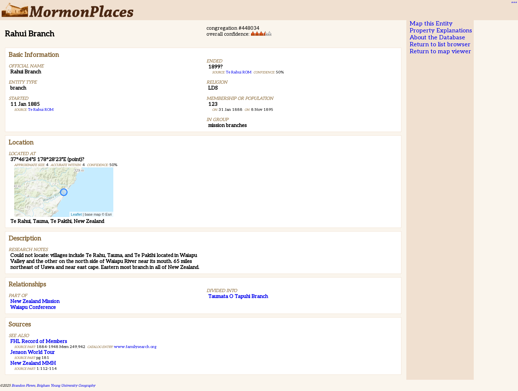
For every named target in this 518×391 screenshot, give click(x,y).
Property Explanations (441, 30)
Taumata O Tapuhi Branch (238, 296)
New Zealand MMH (33, 363)
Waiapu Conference (33, 307)
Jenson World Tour (32, 352)
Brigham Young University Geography (66, 385)
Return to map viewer (440, 51)
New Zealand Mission (34, 301)
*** (513, 4)
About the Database (437, 37)
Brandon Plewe (23, 385)
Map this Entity (431, 23)
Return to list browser (440, 44)
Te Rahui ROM (41, 109)
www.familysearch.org (135, 346)
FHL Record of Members (38, 341)
